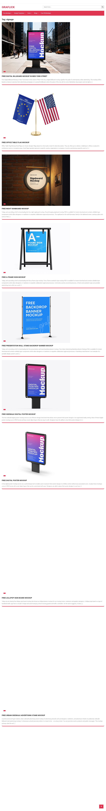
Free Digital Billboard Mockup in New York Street (24, 76)
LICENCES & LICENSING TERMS (47, 580)
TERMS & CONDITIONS (45, 576)
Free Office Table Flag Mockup (15, 143)
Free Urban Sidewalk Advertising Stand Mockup (23, 515)
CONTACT (41, 569)
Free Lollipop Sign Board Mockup (17, 498)
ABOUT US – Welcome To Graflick (48, 565)
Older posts (7, 548)
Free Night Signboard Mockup (15, 209)
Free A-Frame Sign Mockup (14, 277)
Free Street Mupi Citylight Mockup (17, 535)
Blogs (35, 13)
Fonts (28, 13)
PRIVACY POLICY (43, 572)
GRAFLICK (8, 7)
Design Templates (19, 13)
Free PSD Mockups (45, 13)
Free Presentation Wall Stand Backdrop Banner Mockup (27, 346)
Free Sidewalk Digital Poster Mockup (19, 414)
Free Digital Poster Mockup (14, 481)
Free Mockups (7, 13)
